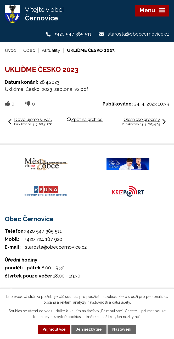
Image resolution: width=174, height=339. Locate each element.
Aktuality (51, 50)
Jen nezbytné (89, 329)
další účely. (121, 302)
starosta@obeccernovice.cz (138, 34)
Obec (29, 50)
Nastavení (121, 329)
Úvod (10, 50)
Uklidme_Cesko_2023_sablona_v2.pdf (46, 89)
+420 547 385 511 (73, 34)
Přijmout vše (54, 329)
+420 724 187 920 (43, 239)
